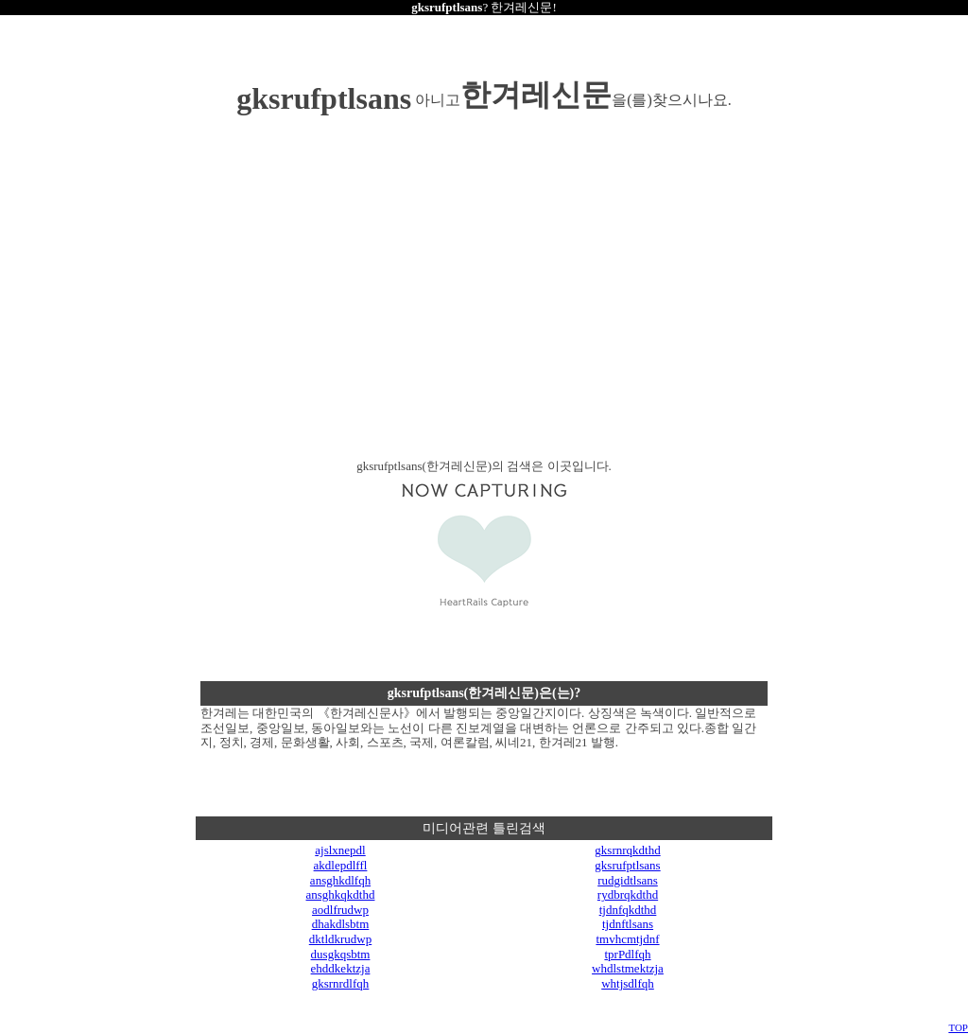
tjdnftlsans (627, 924)
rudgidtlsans (627, 880)
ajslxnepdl (340, 850)
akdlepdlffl (341, 865)
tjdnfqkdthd (628, 910)
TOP (958, 1027)
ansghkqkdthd (340, 894)
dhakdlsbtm (341, 924)
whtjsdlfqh (627, 983)
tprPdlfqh (627, 954)
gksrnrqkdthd (627, 850)
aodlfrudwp (340, 910)
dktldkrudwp (340, 939)
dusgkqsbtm (341, 954)
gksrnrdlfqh (341, 983)
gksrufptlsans (627, 865)
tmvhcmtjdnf (627, 939)
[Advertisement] (323, 308)
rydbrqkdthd (627, 894)
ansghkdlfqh (340, 880)
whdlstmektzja (628, 968)
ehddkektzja (341, 968)
